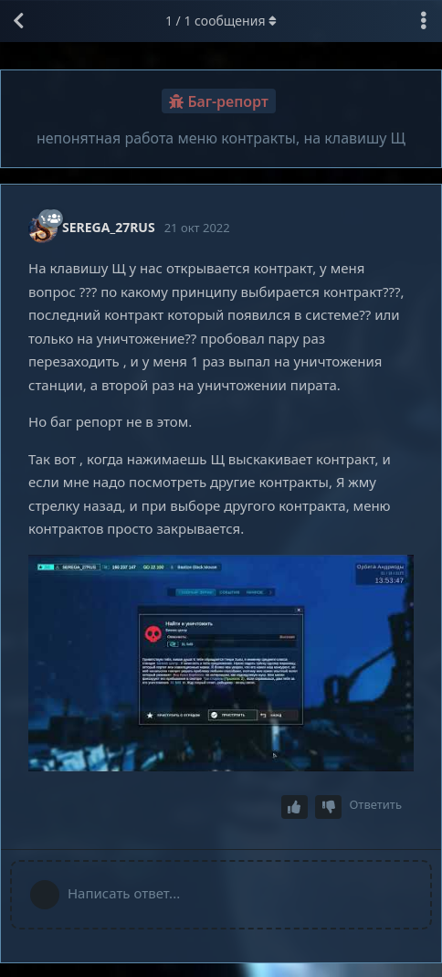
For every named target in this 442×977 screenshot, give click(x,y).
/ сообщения (221, 20)
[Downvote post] (328, 807)
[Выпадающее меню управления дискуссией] (423, 21)
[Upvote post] (295, 807)
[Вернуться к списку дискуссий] (18, 21)
